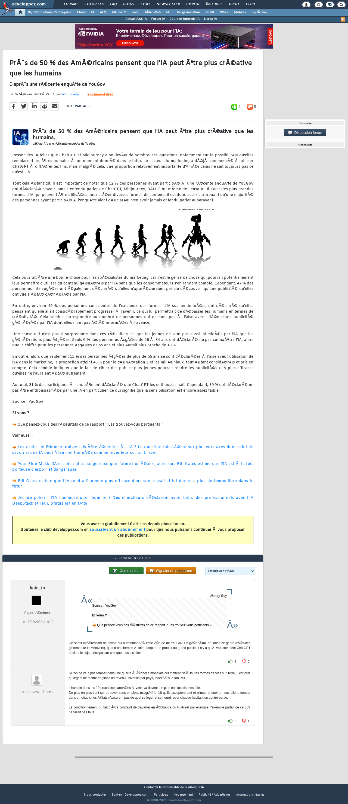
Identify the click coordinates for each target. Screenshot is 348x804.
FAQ (113, 4)
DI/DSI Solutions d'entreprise (50, 12)
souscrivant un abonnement (117, 533)
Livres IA (210, 19)
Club (250, 4)
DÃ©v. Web (152, 12)
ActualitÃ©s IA (136, 19)
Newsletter (168, 4)
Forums (71, 4)
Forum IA (158, 19)
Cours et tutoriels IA (184, 19)
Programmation (188, 12)
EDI (169, 12)
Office (224, 12)
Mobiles (240, 12)
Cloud (81, 12)
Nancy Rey (70, 98)
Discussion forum (305, 133)
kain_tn (37, 598)
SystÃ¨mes (259, 12)
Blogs (129, 4)
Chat (145, 4)
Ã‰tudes (214, 4)
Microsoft (119, 12)
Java (135, 12)
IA (92, 12)
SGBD (209, 12)
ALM (103, 12)
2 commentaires (100, 98)
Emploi (193, 4)
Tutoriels (94, 4)
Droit (234, 4)
